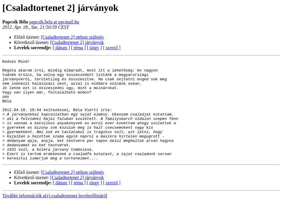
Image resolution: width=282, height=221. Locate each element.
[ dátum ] (61, 47)
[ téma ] (78, 47)
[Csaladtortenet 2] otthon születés (72, 37)
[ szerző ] (112, 47)
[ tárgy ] (94, 47)
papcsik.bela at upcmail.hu (54, 21)
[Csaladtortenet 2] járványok (77, 42)
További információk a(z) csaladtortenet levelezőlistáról (54, 215)
